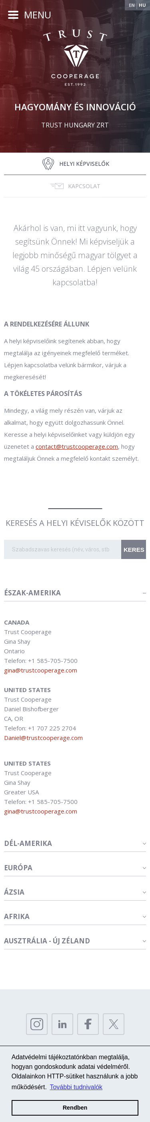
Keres (134, 549)
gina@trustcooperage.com (40, 670)
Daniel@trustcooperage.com (43, 738)
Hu (142, 5)
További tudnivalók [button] (76, 1087)
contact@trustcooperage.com (77, 446)
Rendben (75, 1107)
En (132, 5)
